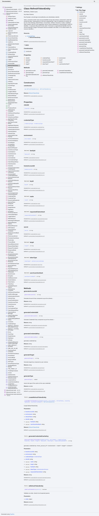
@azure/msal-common (38, 5)
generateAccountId (42, 304)
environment (40, 142)
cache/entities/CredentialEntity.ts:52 (37, 221)
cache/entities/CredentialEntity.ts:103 (37, 391)
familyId (37, 157)
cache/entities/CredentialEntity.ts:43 (37, 129)
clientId (39, 112)
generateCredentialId (42, 325)
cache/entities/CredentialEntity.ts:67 (37, 327)
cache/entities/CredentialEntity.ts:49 (37, 282)
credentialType (41, 127)
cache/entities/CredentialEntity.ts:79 (37, 370)
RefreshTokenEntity (50, 5)
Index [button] (26, 45)
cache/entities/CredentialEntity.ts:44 (37, 114)
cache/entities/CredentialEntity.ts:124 (37, 479)
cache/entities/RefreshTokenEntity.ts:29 (37, 159)
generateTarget (41, 367)
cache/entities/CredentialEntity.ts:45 (37, 236)
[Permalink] (33, 85)
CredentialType (38, 123)
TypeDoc (12, 514)
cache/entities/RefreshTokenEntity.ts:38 (37, 430)
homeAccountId (41, 172)
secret (39, 234)
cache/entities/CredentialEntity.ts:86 (37, 348)
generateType (41, 389)
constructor (40, 96)
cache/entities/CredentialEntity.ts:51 (37, 190)
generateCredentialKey (43, 346)
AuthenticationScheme (38, 261)
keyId (39, 188)
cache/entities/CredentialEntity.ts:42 (37, 144)
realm (39, 203)
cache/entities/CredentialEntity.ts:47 (37, 205)
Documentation (6, 1)
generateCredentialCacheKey (44, 477)
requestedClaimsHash (42, 218)
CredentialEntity (31, 36)
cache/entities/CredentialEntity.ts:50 (37, 266)
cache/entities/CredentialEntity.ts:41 (37, 175)
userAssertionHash (42, 280)
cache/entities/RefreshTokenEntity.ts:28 (37, 41)
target (39, 249)
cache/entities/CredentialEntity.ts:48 (37, 251)
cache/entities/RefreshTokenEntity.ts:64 (37, 504)
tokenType (40, 264)
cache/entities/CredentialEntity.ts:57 (37, 306)
